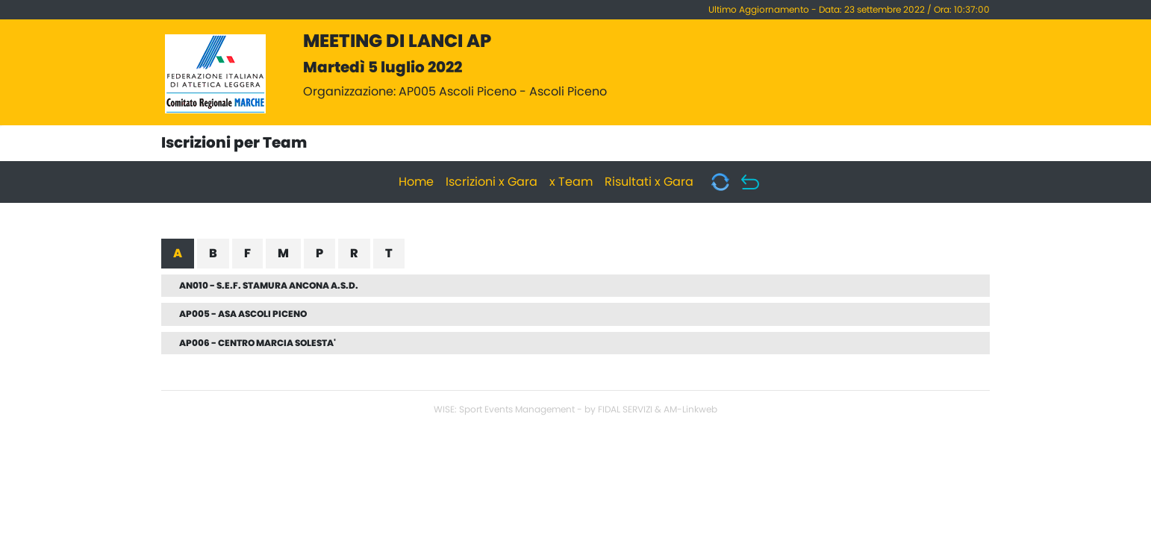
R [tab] (354, 254)
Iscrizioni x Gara (491, 182)
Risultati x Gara (649, 182)
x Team (571, 182)
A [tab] (177, 254)
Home (416, 182)
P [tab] (319, 254)
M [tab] (283, 254)
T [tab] (389, 254)
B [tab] (213, 254)
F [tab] (247, 254)
